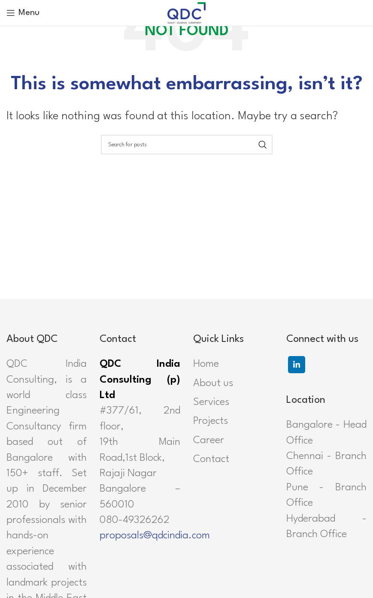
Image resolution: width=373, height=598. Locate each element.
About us (213, 383)
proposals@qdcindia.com (155, 536)
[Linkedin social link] (296, 364)
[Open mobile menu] (23, 12)
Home (206, 364)
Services (211, 402)
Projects (210, 421)
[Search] (187, 144)
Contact (211, 459)
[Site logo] (186, 12)
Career (208, 440)
